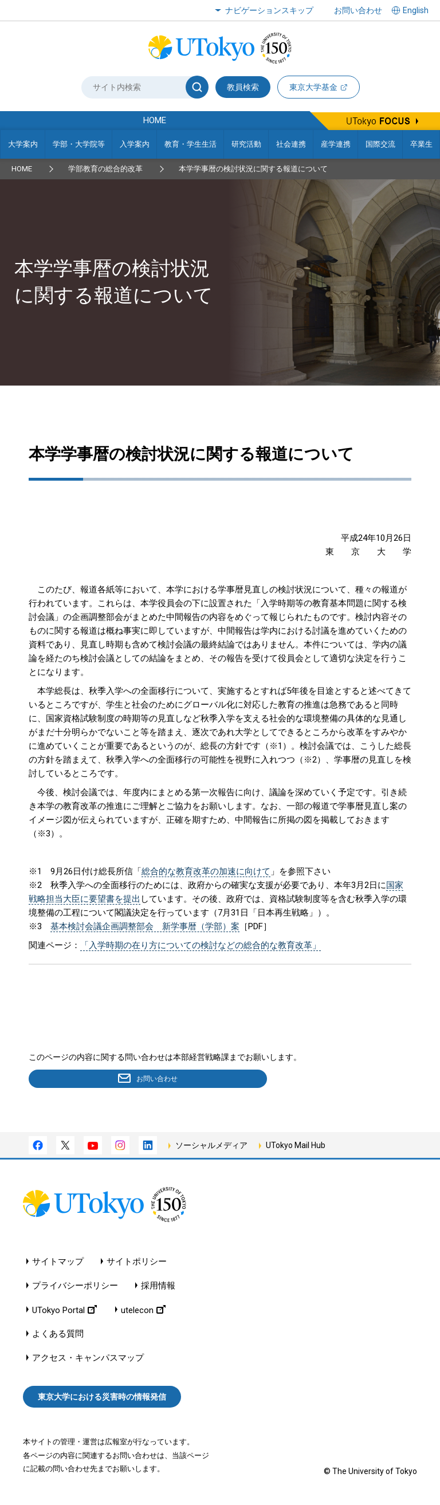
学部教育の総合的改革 (105, 168)
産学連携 (336, 144)
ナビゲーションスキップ (269, 10)
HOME (21, 168)
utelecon (143, 1312)
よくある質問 (58, 1335)
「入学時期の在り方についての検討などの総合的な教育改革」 (200, 945)
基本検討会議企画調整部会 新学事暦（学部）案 (144, 926)
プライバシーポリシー (75, 1287)
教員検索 (243, 87)
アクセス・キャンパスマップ (88, 1359)
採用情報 (158, 1287)
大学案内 (23, 144)
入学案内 (135, 144)
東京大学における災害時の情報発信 (102, 1399)
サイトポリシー (137, 1263)
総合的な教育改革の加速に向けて (206, 871)
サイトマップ (58, 1263)
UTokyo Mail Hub (295, 1147)
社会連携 (291, 144)
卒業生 (421, 144)
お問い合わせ (358, 10)
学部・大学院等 (79, 144)
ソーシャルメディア (211, 1147)
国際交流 (380, 144)
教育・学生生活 (190, 144)
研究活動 (246, 144)
